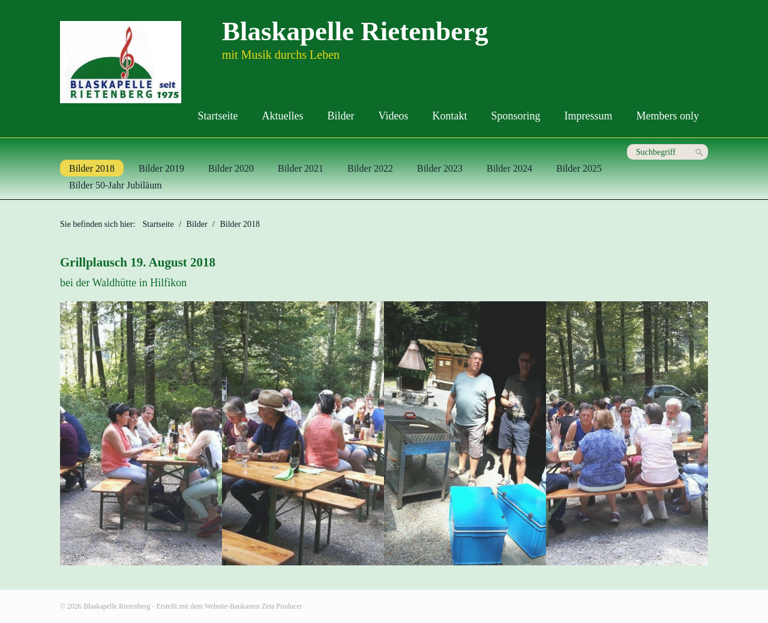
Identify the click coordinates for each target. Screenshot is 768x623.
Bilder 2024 (509, 168)
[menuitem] (218, 116)
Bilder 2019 (161, 168)
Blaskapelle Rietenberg (355, 31)
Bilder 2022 (370, 168)
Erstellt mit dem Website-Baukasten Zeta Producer (229, 606)
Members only (668, 116)
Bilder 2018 (92, 168)
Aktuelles (283, 116)
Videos (394, 116)
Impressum (589, 116)
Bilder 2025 (579, 168)
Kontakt (450, 116)
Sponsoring (516, 116)
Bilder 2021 (300, 168)
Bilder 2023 (440, 168)
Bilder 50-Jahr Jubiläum (115, 185)
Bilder (341, 116)
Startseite (218, 116)
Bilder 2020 (231, 168)
